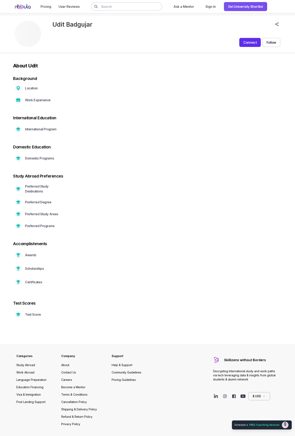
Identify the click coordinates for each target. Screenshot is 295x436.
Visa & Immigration (28, 394)
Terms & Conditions (74, 394)
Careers (66, 379)
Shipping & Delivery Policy (79, 409)
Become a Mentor (73, 387)
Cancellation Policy (74, 402)
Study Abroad (25, 365)
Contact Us (68, 372)
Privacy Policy (70, 424)
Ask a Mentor (184, 7)
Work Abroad (25, 372)
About (65, 365)
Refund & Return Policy (76, 416)
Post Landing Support (30, 402)
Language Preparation (31, 379)
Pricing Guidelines (124, 379)
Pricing (46, 7)
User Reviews (69, 7)
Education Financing (29, 387)
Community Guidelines (126, 372)
